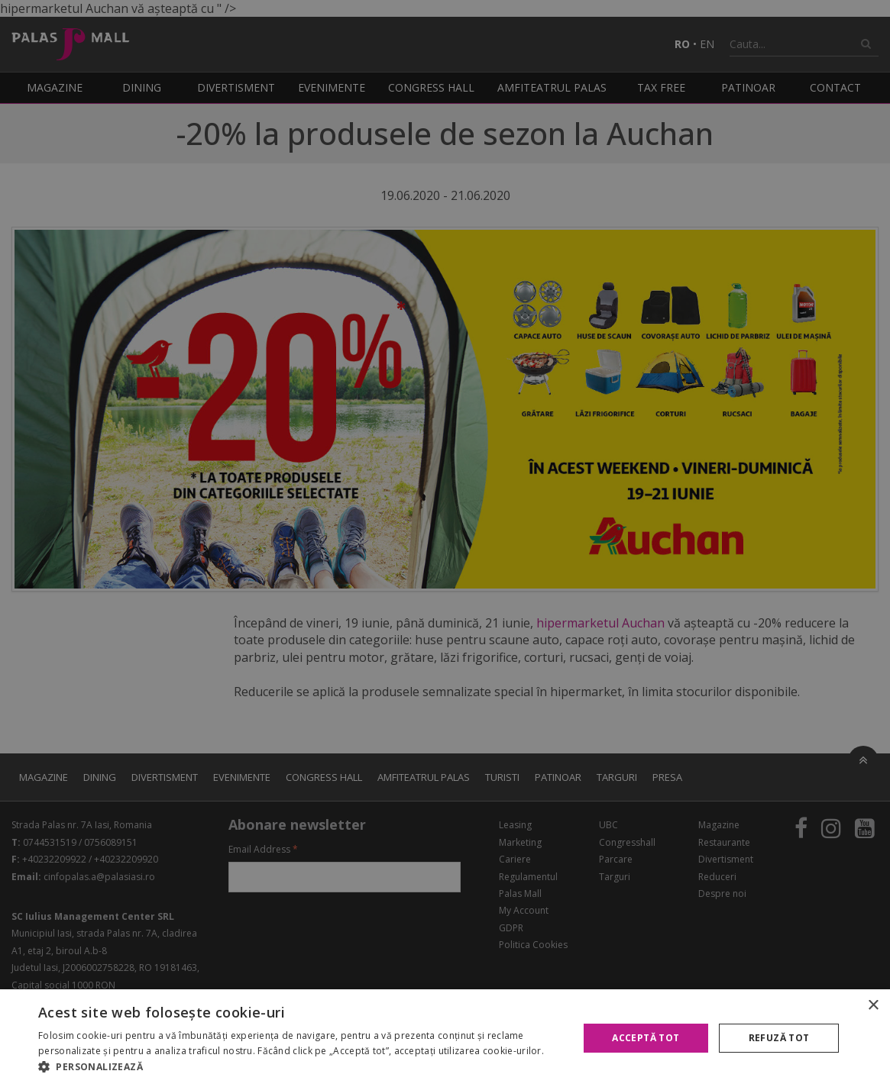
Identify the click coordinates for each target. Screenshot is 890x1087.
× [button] (873, 1005)
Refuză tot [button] (779, 1037)
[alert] (445, 543)
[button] (300, 1067)
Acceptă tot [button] (645, 1037)
